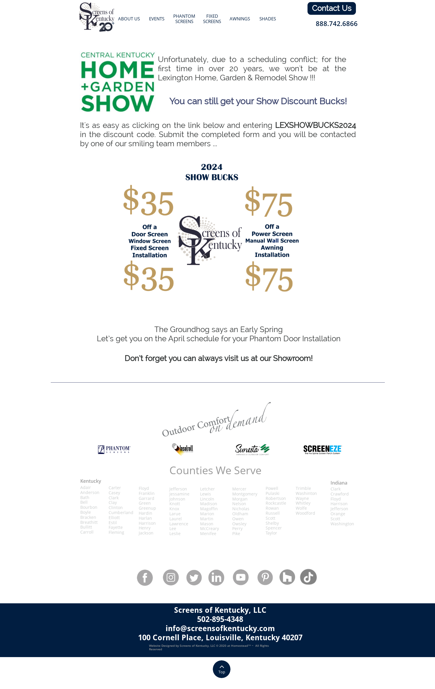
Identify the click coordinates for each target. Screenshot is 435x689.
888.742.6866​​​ (337, 23)
